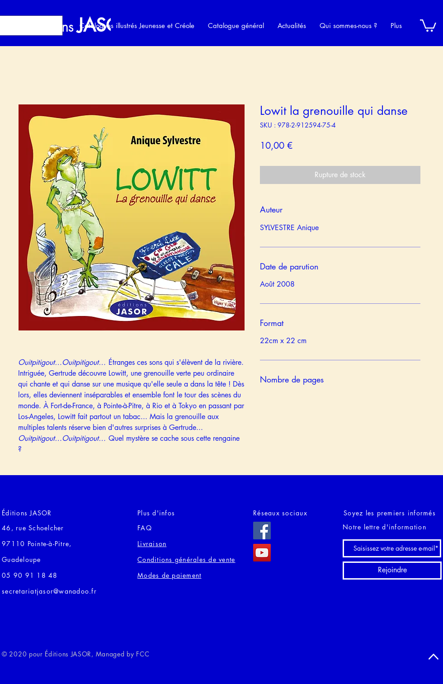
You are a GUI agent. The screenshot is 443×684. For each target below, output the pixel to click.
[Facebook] (262, 530)
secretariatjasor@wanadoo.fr (49, 591)
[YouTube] (262, 552)
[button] (428, 25)
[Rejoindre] (392, 570)
